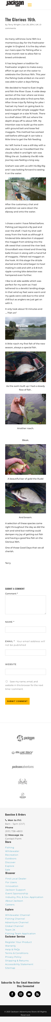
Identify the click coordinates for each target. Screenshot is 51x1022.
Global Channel (14, 926)
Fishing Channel (15, 918)
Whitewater (12, 851)
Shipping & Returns (17, 960)
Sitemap (10, 968)
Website (10, 664)
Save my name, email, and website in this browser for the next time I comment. (24, 685)
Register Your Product (18, 942)
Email (10, 641)
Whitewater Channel (17, 915)
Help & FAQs (12, 949)
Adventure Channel (17, 922)
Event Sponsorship (16, 893)
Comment (11, 593)
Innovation (11, 886)
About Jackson (14, 901)
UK (36, 24)
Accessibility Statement (19, 964)
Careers (10, 904)
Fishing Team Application (20, 933)
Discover (10, 862)
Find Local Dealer (15, 878)
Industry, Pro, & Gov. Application (24, 897)
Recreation (11, 855)
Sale (7, 869)
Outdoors (10, 858)
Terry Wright (14, 24)
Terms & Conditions (16, 953)
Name (9, 622)
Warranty (10, 946)
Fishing (9, 847)
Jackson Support (15, 890)
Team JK (10, 929)
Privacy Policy (13, 957)
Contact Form (13, 838)
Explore (9, 866)
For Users (11, 882)
